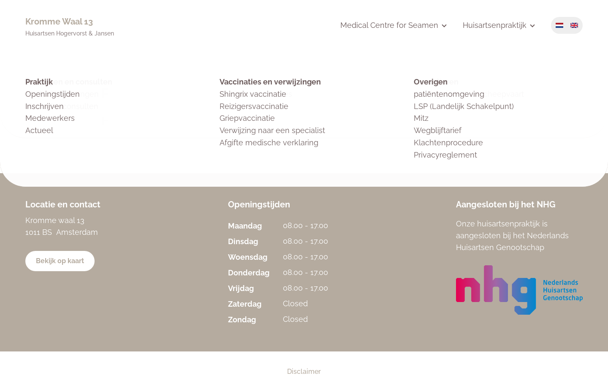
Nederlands (559, 25)
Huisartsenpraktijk (495, 25)
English (574, 25)
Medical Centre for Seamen (389, 25)
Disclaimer (304, 372)
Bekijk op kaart (60, 261)
